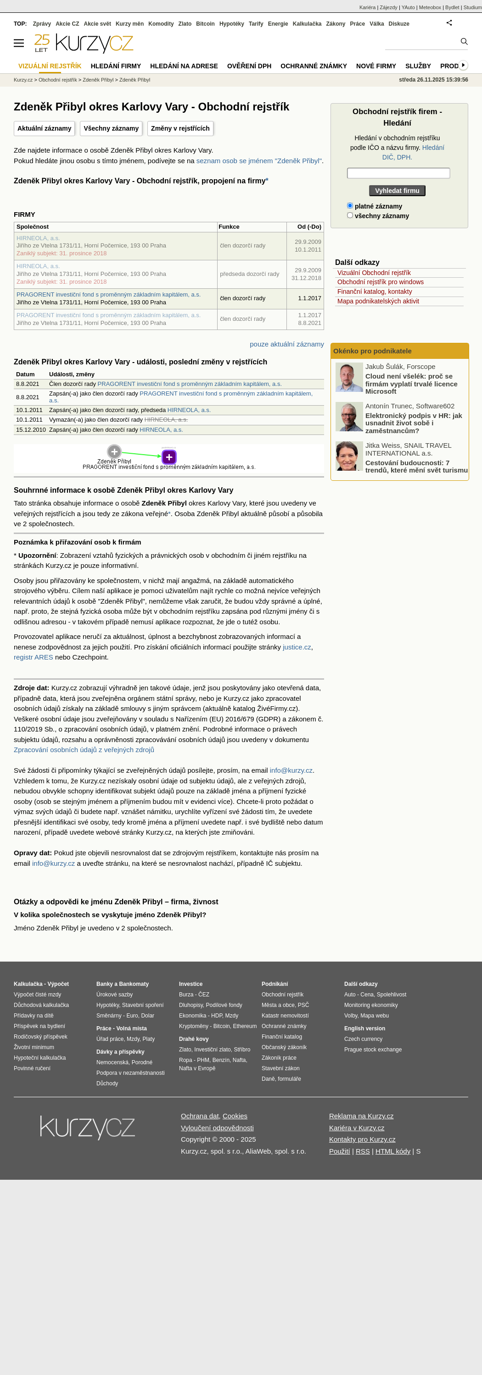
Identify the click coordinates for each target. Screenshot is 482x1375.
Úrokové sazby (114, 994)
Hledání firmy (116, 66)
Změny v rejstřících (180, 128)
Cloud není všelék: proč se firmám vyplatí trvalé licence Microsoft (411, 383)
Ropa (185, 1060)
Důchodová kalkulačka (41, 1005)
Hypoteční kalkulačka (40, 1058)
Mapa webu (374, 1015)
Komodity (161, 24)
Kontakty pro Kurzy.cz (362, 1139)
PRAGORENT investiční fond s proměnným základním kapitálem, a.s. (109, 294)
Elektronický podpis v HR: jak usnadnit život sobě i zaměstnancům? (413, 422)
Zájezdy (389, 7)
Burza (186, 994)
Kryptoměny (193, 1026)
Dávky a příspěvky (120, 1052)
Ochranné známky (313, 66)
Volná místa (131, 1028)
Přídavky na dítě (34, 1015)
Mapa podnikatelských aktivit (378, 301)
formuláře (289, 1079)
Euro (132, 1015)
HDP (216, 1015)
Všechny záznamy (111, 128)
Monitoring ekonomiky (371, 1005)
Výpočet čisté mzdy (37, 994)
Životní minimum (34, 1047)
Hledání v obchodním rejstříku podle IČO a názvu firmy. (397, 147)
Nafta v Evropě (197, 1068)
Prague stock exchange (373, 1049)
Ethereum (245, 1026)
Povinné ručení (32, 1068)
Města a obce (278, 1005)
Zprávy (42, 24)
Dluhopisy (191, 1005)
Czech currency (363, 1039)
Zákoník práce (279, 1058)
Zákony (335, 24)
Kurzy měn (130, 24)
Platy (149, 1039)
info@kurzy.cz (291, 770)
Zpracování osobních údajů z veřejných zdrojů (84, 750)
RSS (363, 1151)
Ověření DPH (249, 66)
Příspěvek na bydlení (39, 1026)
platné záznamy (374, 206)
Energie (278, 24)
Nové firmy (376, 66)
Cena (367, 994)
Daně (268, 1079)
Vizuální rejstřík (50, 66)
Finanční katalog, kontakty (374, 291)
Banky (104, 984)
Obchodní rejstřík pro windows (380, 282)
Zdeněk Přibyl (98, 79)
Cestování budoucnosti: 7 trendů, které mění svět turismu (416, 466)
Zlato (185, 24)
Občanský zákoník (284, 1047)
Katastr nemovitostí (285, 1015)
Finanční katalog (282, 1037)
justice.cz (297, 647)
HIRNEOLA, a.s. (38, 238)
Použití (339, 1151)
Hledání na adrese (184, 66)
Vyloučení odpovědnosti (217, 1128)
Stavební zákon (281, 1068)
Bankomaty (134, 984)
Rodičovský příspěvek (40, 1037)
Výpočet (58, 984)
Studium (473, 7)
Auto (350, 994)
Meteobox (430, 7)
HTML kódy (393, 1151)
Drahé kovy (194, 1039)
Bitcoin (205, 24)
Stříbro (242, 1049)
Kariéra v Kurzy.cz (357, 1128)
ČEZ (203, 994)
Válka (377, 24)
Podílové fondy (224, 1005)
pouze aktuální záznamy (287, 344)
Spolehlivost (392, 994)
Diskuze (399, 24)
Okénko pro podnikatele (372, 351)
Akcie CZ (67, 24)
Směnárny (109, 1015)
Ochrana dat (200, 1116)
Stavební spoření (143, 1005)
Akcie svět (97, 24)
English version (364, 1028)
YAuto (408, 7)
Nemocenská (112, 1062)
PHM (203, 1060)
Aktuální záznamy (44, 128)
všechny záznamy (378, 216)
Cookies (235, 1116)
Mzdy (133, 1039)
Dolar (147, 1015)
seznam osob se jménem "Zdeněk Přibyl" (259, 161)
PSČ (303, 1005)
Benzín (221, 1060)
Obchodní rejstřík (58, 79)
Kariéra (367, 7)
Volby (350, 1015)
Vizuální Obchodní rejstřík (374, 272)
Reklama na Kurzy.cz (361, 1116)
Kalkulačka (307, 24)
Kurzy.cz (23, 79)
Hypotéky (231, 24)
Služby (418, 66)
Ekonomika (192, 1015)
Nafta (239, 1060)
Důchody (107, 1083)
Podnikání (275, 984)
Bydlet (452, 7)
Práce (357, 24)
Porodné (142, 1062)
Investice (190, 984)
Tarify (256, 24)
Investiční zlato (212, 1049)
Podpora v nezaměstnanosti (130, 1073)
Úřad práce (109, 1039)
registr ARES (33, 657)
